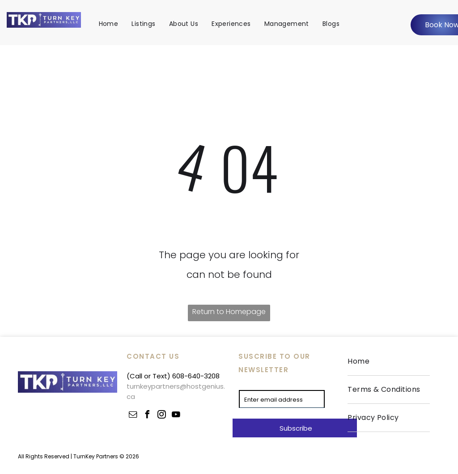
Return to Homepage (229, 311)
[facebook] (147, 415)
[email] (133, 415)
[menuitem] (108, 23)
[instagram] (161, 415)
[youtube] (176, 415)
